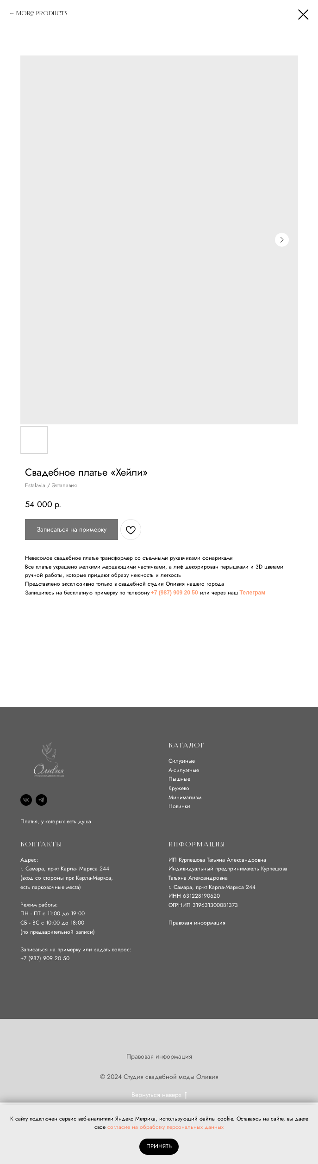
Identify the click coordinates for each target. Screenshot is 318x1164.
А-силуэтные (183, 770)
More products (41, 13)
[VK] (26, 800)
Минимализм (184, 797)
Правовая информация (196, 923)
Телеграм (252, 592)
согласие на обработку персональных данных (165, 1127)
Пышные (179, 779)
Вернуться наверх (159, 1094)
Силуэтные (181, 761)
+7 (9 (26, 958)
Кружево (178, 788)
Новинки (179, 806)
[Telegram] (41, 800)
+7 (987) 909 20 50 (174, 592)
